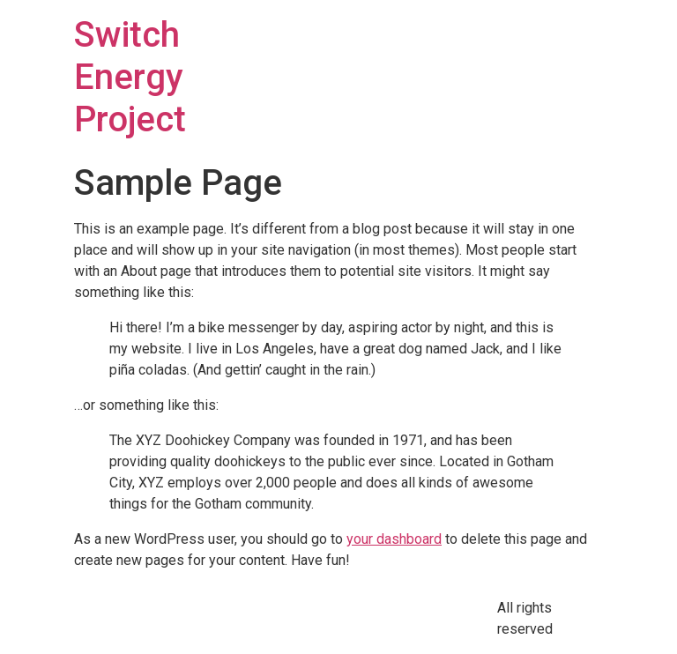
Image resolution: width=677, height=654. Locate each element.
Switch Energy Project (130, 77)
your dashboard (394, 539)
